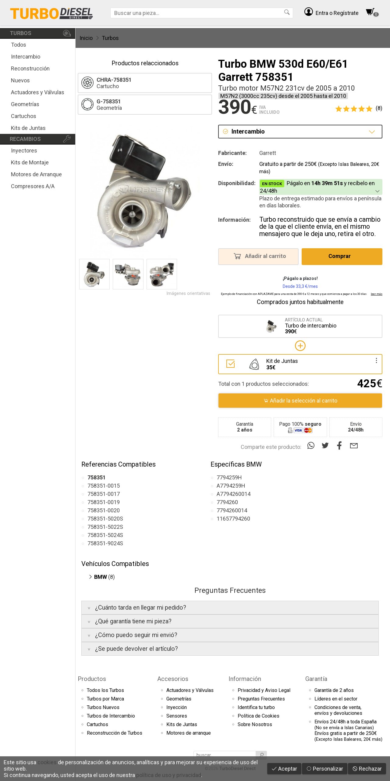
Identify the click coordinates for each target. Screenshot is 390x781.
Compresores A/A (33, 186)
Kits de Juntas (28, 128)
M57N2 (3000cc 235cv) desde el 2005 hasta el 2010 (283, 96)
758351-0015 (103, 485)
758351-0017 (103, 494)
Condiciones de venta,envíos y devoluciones (338, 710)
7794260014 (232, 510)
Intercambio (25, 56)
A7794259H (231, 485)
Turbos (110, 38)
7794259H (229, 477)
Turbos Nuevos (103, 707)
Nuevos (20, 80)
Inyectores (24, 150)
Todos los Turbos (105, 690)
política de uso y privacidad (168, 775)
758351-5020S (105, 518)
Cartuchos (23, 116)
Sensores (176, 716)
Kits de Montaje (30, 162)
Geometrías (25, 104)
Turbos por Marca (105, 699)
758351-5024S (105, 535)
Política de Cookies (258, 716)
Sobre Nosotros (255, 724)
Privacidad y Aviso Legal (264, 690)
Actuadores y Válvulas (37, 92)
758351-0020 (103, 510)
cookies (47, 762)
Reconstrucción (30, 68)
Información (245, 678)
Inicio (86, 38)
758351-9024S (105, 543)
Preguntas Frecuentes (261, 699)
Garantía (316, 678)
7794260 (227, 502)
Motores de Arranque (36, 174)
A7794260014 (233, 494)
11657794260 (233, 518)
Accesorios (172, 678)
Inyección (176, 707)
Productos (92, 678)
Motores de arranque (188, 733)
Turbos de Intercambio (111, 716)
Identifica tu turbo (256, 707)
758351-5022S (105, 527)
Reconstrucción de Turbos (114, 733)
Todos (18, 44)
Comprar (341, 256)
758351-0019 (103, 502)
